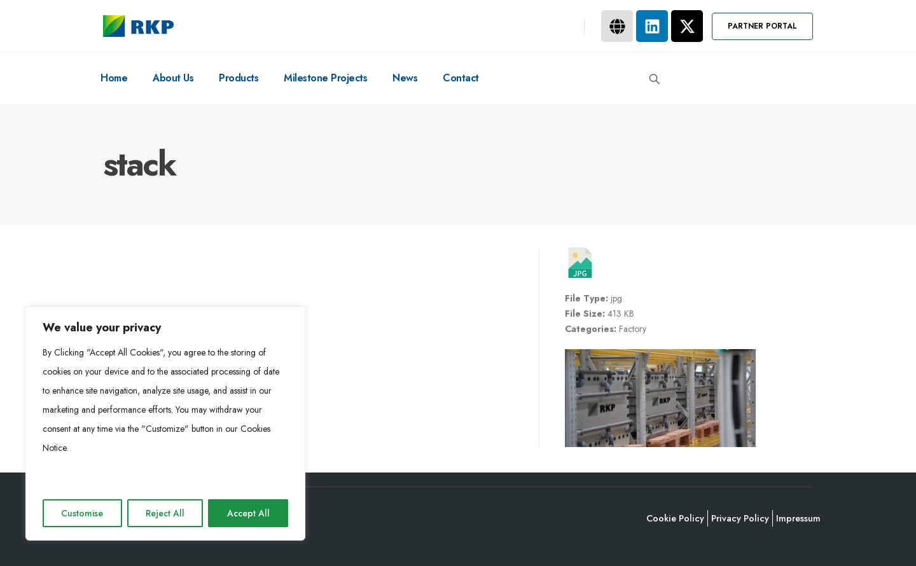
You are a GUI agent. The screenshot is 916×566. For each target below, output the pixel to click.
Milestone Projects (325, 78)
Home (114, 78)
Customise (82, 513)
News (404, 78)
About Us (173, 78)
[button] (762, 26)
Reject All (165, 513)
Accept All (248, 513)
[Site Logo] (138, 26)
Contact (461, 78)
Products (238, 78)
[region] (165, 424)
